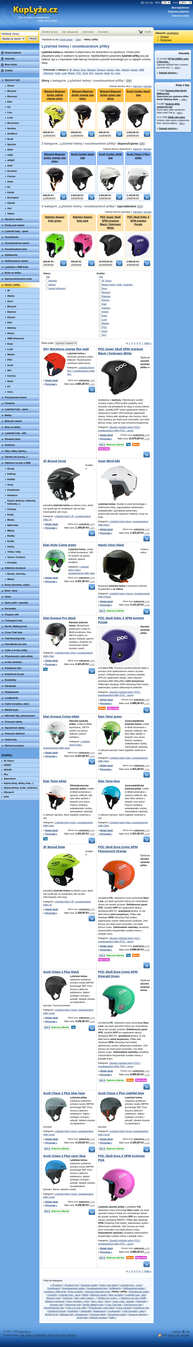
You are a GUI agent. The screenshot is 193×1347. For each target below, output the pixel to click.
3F (71, 70)
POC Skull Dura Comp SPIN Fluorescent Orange (118, 849)
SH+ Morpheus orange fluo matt (66, 349)
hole (63, 1335)
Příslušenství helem (139, 1291)
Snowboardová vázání (73, 1288)
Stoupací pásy (53, 1298)
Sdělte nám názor (176, 117)
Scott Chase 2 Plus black (61, 971)
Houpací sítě (56, 1304)
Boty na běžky (116, 1295)
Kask (57, 73)
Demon (110, 70)
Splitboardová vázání (133, 1288)
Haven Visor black (111, 545)
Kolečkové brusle (57, 1311)
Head (107, 73)
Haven (134, 70)
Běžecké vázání (98, 1295)
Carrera (99, 73)
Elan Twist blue (109, 781)
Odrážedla (85, 1311)
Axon (83, 70)
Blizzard (91, 70)
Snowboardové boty (97, 1288)
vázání (29, 1335)
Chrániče (52, 1295)
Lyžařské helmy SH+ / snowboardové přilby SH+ (81, 370)
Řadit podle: (59, 343)
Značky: (7, 755)
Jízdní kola (82, 1317)
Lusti (64, 73)
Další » (147, 343)
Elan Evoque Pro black (59, 618)
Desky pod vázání (109, 1285)
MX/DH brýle (51, 1314)
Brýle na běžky (75, 1291)
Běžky (85, 1295)
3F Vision (106, 280)
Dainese (101, 70)
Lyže (22, 1335)
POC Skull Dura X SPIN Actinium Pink (121, 1158)
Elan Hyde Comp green (59, 545)
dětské (52, 284)
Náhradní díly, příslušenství (74, 1314)
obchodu (147, 86)
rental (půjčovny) (57, 288)
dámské (53, 280)
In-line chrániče (124, 1307)
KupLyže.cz (25, 1331)
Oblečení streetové (55, 1301)
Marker (71, 73)
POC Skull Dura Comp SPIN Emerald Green (118, 974)
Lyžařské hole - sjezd (70, 1295)
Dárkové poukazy (98, 1317)
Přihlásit (164, 37)
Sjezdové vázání (89, 1285)
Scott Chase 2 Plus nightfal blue (121, 1093)
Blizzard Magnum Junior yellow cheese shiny (54, 95)
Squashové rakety (117, 1314)
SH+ (91, 73)
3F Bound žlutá (54, 847)
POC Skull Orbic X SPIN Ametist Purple (138, 221)
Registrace (165, 40)
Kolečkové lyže (141, 1307)
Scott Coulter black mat (138, 93)
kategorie (137, 86)
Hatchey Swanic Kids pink (82, 219)
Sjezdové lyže (71, 1285)
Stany (108, 1301)
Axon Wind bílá (109, 461)
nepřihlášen (173, 33)
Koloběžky (73, 1311)
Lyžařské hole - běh (135, 1295)
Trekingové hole (73, 1304)
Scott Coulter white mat (110, 156)
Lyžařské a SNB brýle (55, 1291)
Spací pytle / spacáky (124, 1301)
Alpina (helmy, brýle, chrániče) (117, 284)
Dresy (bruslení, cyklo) (77, 1301)
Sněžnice (67, 1298)
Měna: (163, 2)
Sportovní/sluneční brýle (97, 1291)
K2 (112, 73)
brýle (57, 1335)
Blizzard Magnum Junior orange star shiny (82, 95)
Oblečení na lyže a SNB (133, 1298)
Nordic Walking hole (93, 1304)
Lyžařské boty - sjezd (131, 1285)
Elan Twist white (54, 781)
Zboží (78, 39)
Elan (117, 70)
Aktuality (184, 53)
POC (78, 73)
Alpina (76, 70)
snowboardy (40, 1335)
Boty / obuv (97, 1301)
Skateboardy (99, 1311)
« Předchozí (56, 1285)
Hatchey (125, 70)
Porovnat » (51, 384)
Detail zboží (51, 380)
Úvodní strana (65, 39)
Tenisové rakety (98, 1314)
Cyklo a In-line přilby (76, 1307)
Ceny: (182, 2)
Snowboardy (53, 1288)
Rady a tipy (182, 85)
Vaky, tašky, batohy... (85, 1298)
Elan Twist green (110, 716)
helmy (51, 1335)
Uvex (117, 73)
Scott (85, 73)
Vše (48, 276)
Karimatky (142, 1301)
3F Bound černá (54, 461)
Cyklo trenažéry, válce (133, 1311)
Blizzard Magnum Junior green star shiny (110, 95)
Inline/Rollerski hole (54, 1307)
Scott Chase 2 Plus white (138, 156)
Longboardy (114, 1311)
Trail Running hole (132, 1304)
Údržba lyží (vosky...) (108, 1298)
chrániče (71, 1335)
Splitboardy (115, 1288)
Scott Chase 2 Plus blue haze (64, 1093)
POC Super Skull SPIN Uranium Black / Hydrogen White (110, 222)
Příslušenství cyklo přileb (101, 1307)
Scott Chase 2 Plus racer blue (64, 1156)
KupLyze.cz (30, 15)
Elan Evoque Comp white (61, 716)
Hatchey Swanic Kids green (55, 219)
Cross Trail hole (113, 1304)
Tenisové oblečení (137, 1314)
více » (177, 67)
